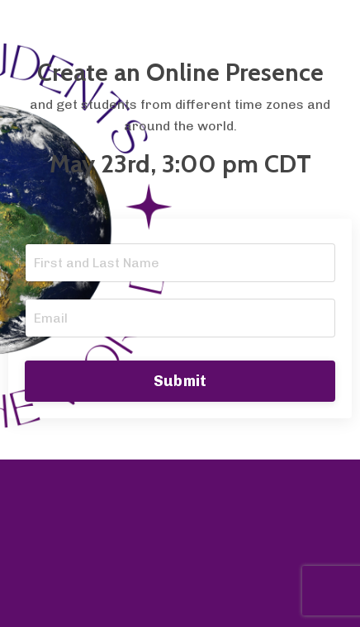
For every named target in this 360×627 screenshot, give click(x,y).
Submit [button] (180, 381)
